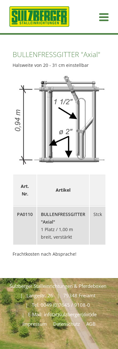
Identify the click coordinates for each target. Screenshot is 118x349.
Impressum (34, 324)
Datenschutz (66, 324)
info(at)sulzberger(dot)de (70, 314)
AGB (91, 324)
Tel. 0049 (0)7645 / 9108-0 (61, 305)
